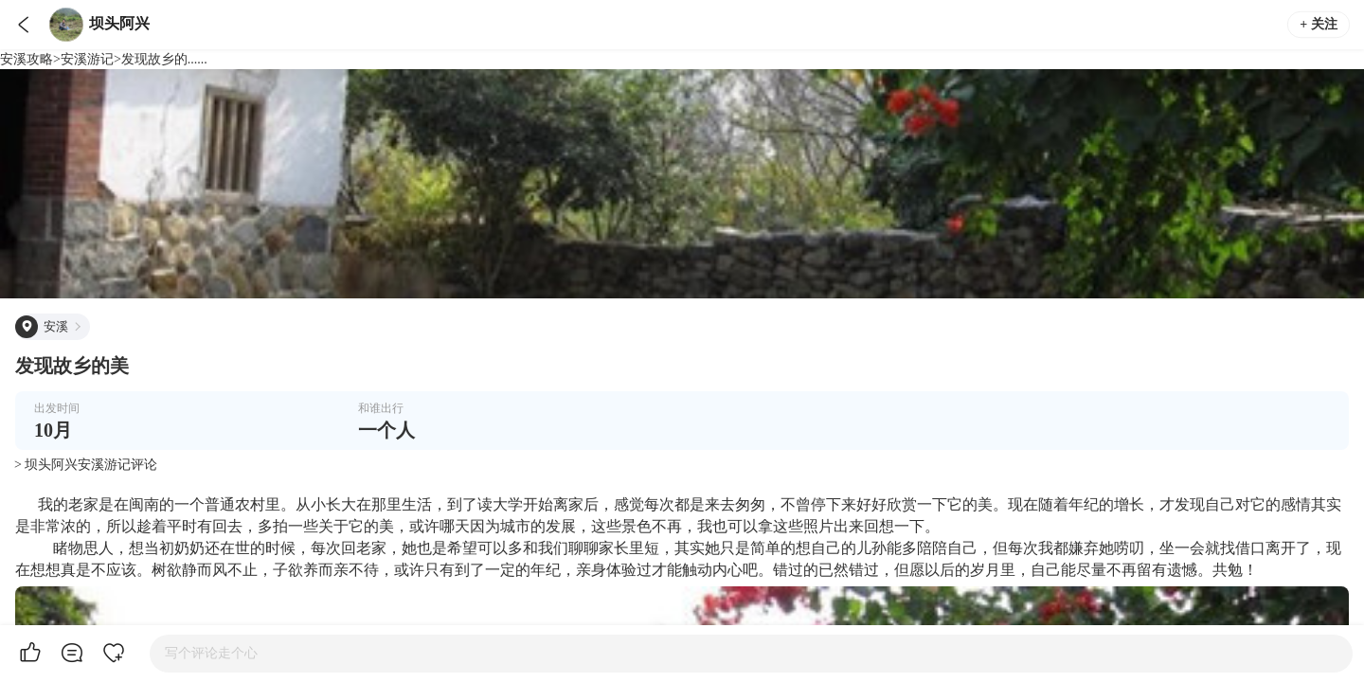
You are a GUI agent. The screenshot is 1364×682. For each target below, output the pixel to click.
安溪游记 (87, 59)
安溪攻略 (26, 59)
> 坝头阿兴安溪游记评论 (85, 465)
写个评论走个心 (211, 653)
